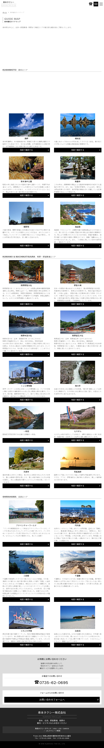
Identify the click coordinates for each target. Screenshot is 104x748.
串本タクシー (8, 4)
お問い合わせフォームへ (52, 699)
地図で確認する (26, 150)
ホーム (5, 12)
